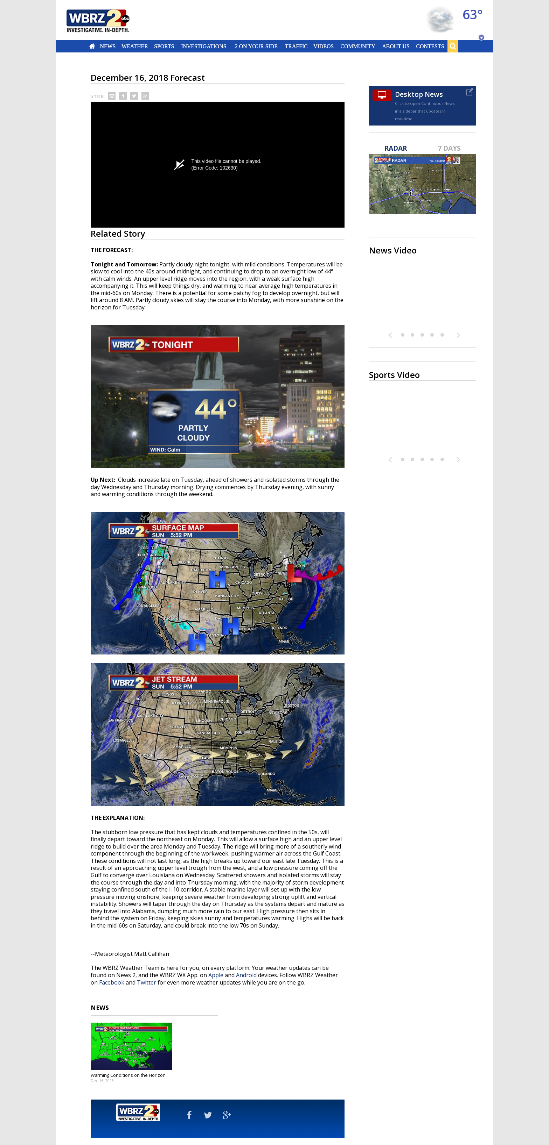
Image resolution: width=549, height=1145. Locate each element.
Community (357, 46)
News (108, 46)
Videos (323, 46)
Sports (164, 46)
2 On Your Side (256, 46)
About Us (395, 46)
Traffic (296, 46)
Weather (134, 46)
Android (246, 975)
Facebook (111, 982)
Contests (430, 46)
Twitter (146, 982)
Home (92, 46)
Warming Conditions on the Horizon (128, 1075)
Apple (215, 975)
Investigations (204, 46)
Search (453, 46)
